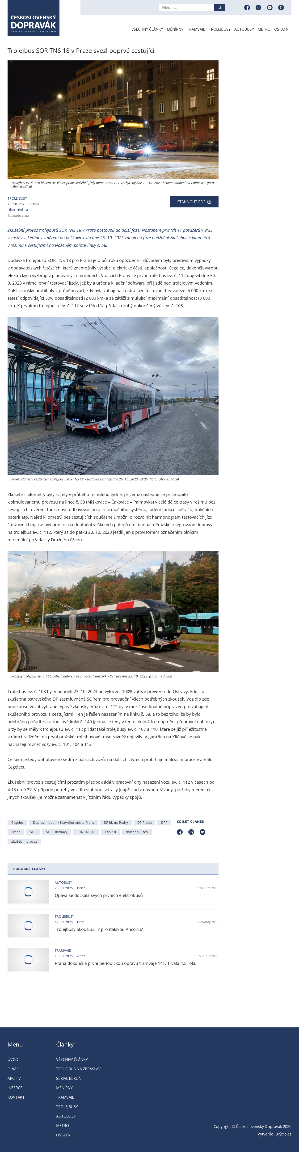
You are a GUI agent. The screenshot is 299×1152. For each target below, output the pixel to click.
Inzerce (15, 1087)
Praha (16, 832)
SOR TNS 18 (86, 832)
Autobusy (244, 29)
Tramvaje (196, 29)
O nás (13, 1069)
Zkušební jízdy (136, 832)
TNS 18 (110, 832)
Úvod (13, 1059)
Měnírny (175, 29)
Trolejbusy (220, 29)
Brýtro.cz (283, 1134)
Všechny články (147, 29)
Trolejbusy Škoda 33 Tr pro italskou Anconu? (99, 929)
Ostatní (282, 29)
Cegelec (17, 822)
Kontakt (16, 1097)
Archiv (14, 1078)
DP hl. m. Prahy (116, 822)
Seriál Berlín (68, 1078)
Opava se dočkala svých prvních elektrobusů (99, 895)
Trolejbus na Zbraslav (78, 1069)
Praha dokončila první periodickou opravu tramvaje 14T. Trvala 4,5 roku (126, 963)
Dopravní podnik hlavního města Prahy (63, 822)
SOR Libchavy (56, 832)
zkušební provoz (24, 841)
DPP (164, 822)
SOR (33, 832)
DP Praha (144, 822)
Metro (264, 29)
